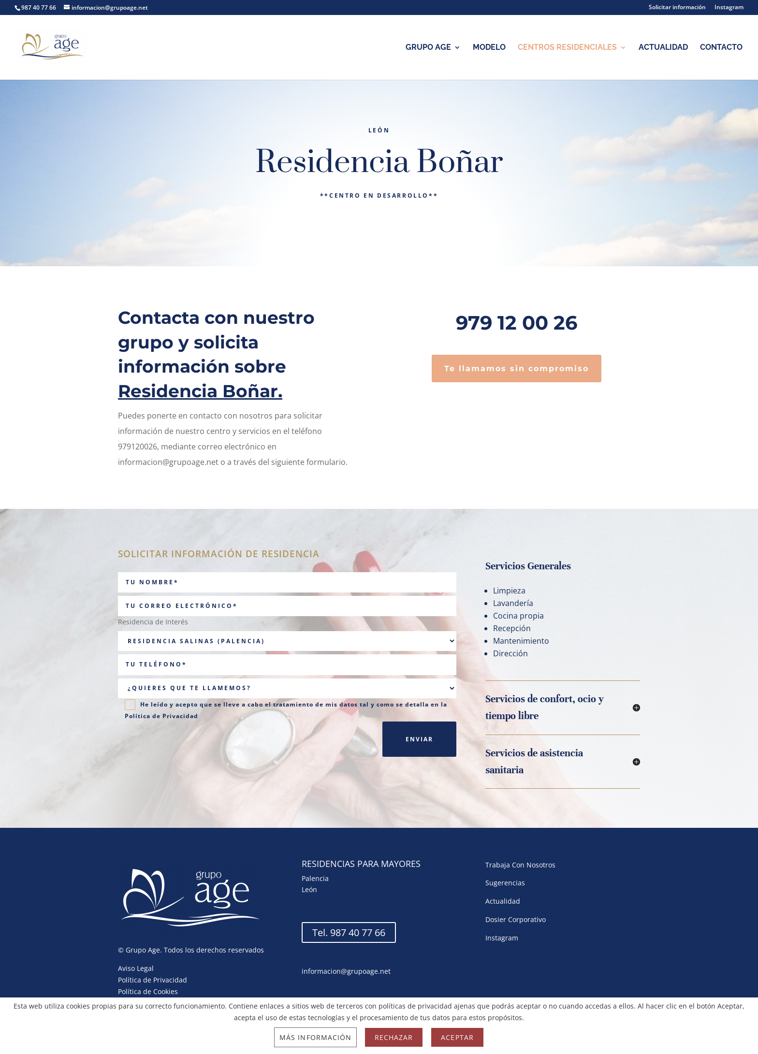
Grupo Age (428, 48)
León (309, 889)
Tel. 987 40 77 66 (348, 932)
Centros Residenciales (567, 48)
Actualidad (663, 48)
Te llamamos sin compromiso (516, 368)
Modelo (489, 48)
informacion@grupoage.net (346, 971)
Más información (315, 1037)
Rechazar (394, 1037)
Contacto (721, 48)
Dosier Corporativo (515, 919)
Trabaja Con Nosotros (520, 864)
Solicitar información (677, 7)
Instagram (728, 7)
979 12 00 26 (516, 322)
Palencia (315, 878)
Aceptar (457, 1037)
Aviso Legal (136, 968)
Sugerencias (505, 882)
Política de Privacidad (161, 716)
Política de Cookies (148, 991)
